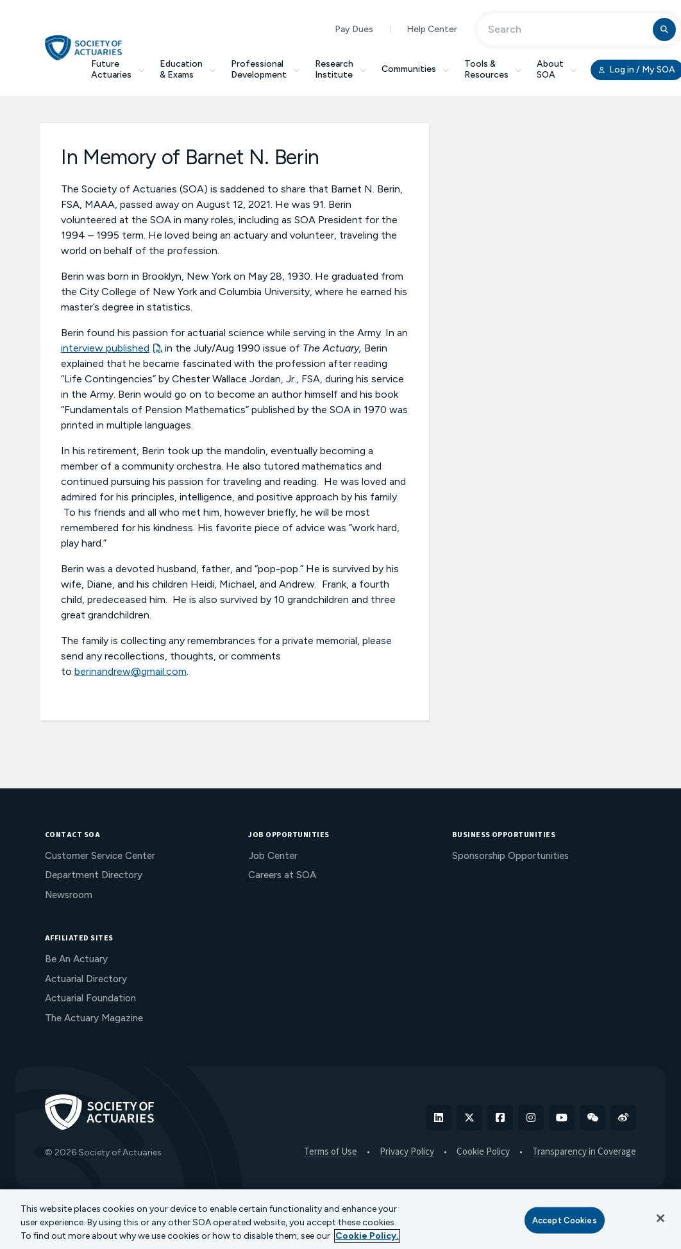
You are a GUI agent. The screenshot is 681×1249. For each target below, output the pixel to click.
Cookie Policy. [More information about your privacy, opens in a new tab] (367, 1235)
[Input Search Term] (567, 29)
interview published (105, 348)
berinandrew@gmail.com (130, 671)
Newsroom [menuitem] (68, 895)
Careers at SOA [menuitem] (282, 875)
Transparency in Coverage (584, 1152)
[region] (340, 1219)
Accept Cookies (564, 1220)
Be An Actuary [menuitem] (76, 959)
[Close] (660, 1218)
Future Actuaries (117, 69)
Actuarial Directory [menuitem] (86, 979)
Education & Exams (187, 69)
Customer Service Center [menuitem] (100, 856)
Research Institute (340, 69)
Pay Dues (354, 29)
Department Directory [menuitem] (93, 875)
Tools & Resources (492, 69)
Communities (415, 69)
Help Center (432, 29)
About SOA (556, 69)
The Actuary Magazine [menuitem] (94, 1018)
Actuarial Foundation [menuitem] (90, 998)
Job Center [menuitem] (273, 856)
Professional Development (265, 69)
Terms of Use (330, 1152)
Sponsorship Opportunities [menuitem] (510, 856)
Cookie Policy (483, 1152)
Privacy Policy (407, 1152)
